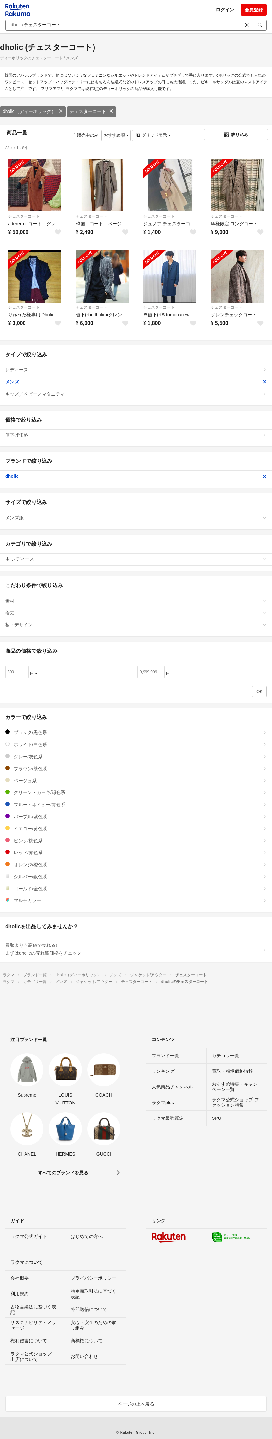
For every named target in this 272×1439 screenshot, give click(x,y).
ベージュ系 (136, 780)
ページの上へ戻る (136, 1404)
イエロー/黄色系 (136, 828)
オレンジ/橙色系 (136, 864)
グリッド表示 (153, 135)
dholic (136, 476)
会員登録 (254, 9)
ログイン (225, 9)
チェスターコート (91, 111)
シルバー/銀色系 (136, 876)
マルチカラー (136, 900)
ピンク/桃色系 (136, 840)
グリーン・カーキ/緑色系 (136, 792)
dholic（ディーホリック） (33, 111)
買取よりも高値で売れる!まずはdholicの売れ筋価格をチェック (136, 949)
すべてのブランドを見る (63, 1172)
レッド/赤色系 (136, 852)
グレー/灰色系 (136, 756)
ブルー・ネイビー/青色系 (136, 804)
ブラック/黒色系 (136, 732)
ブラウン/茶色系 (136, 768)
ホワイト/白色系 (136, 744)
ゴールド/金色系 (136, 888)
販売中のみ (84, 135)
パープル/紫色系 (136, 816)
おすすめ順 (116, 135)
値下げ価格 (136, 435)
